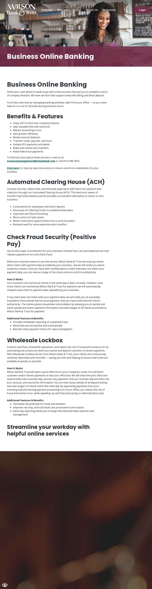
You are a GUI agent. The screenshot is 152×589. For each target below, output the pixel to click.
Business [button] (63, 10)
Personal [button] (46, 10)
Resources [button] (109, 10)
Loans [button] (77, 10)
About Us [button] (92, 10)
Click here (13, 168)
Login (142, 10)
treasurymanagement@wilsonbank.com (31, 161)
